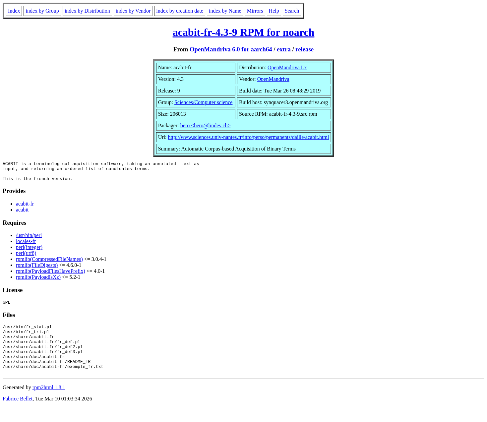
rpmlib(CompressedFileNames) (49, 263)
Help (274, 11)
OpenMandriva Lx (287, 67)
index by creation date (179, 11)
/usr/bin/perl (29, 239)
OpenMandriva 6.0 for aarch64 (231, 49)
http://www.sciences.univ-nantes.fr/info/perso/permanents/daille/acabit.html (248, 137)
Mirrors (255, 11)
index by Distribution (87, 11)
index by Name (225, 11)
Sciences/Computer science (203, 102)
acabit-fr (25, 208)
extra (284, 49)
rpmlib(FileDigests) (37, 269)
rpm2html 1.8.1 (48, 402)
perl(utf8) (26, 257)
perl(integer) (29, 251)
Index (14, 11)
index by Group (42, 11)
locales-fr (26, 245)
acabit (22, 213)
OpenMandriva (273, 79)
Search (292, 11)
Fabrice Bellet (17, 413)
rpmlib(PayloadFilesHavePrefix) (50, 275)
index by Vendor (133, 11)
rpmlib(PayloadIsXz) (38, 281)
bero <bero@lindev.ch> (205, 125)
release (304, 49)
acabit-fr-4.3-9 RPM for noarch (244, 32)
